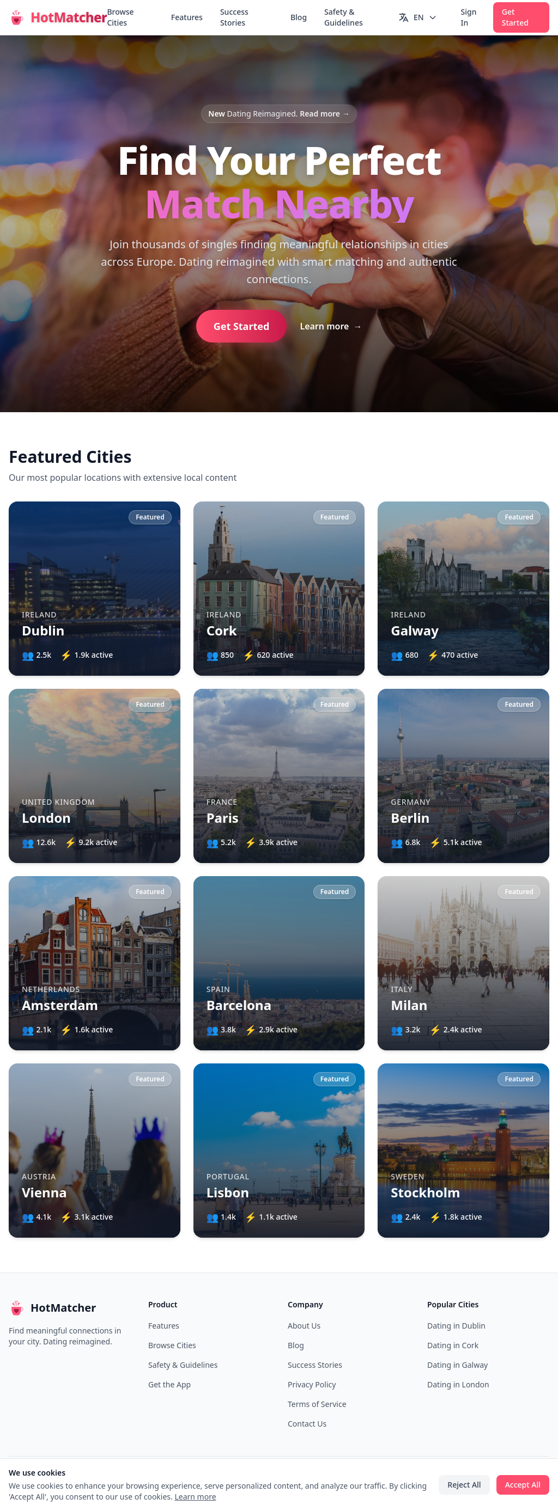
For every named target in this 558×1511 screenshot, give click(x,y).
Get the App (169, 1384)
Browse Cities (120, 17)
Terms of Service (317, 1404)
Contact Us (307, 1423)
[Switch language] (418, 17)
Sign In (469, 17)
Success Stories (234, 17)
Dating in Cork (452, 1345)
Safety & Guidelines (343, 17)
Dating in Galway (457, 1365)
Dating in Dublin (456, 1325)
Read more (325, 113)
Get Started (515, 17)
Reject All (464, 1484)
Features (187, 17)
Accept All (523, 1484)
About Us (304, 1325)
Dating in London (458, 1384)
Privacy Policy (312, 1384)
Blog (298, 17)
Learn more (331, 326)
